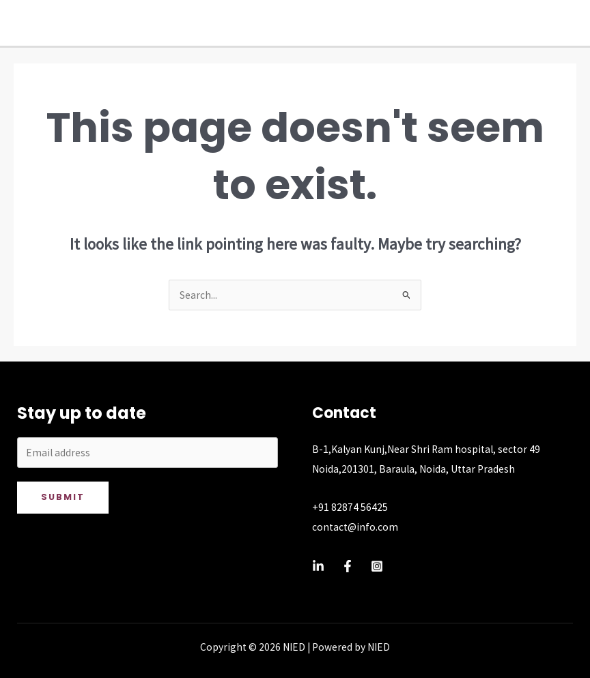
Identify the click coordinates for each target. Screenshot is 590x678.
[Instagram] (377, 566)
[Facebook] (347, 566)
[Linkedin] (318, 566)
